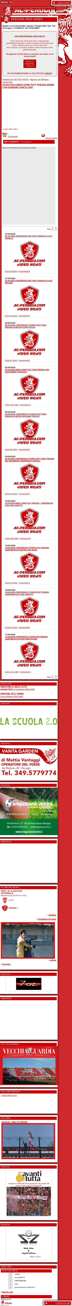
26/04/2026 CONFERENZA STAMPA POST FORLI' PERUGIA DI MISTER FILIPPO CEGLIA (26, 326)
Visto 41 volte (11, 360)
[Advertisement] (9, 862)
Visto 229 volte (11, 538)
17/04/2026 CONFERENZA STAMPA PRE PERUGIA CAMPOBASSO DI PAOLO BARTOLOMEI (26, 638)
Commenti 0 (24, 271)
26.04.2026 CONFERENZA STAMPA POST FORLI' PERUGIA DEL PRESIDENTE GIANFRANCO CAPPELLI (29, 460)
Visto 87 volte (11, 627)
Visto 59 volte (11, 449)
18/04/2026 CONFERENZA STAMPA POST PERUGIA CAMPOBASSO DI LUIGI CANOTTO (27, 593)
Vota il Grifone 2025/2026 (11, 696)
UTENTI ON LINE (63, 1303)
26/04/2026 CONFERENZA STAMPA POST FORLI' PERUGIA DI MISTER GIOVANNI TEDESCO (26, 415)
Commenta (10, 136)
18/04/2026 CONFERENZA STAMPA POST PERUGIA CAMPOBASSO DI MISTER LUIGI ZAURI (27, 549)
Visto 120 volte (11, 672)
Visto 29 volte (11, 271)
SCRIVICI (48, 73)
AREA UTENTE (64, 3)
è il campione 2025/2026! (17, 689)
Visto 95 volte (11, 583)
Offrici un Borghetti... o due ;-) (30, 63)
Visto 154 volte (11, 405)
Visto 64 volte (11, 494)
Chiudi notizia (51, 138)
